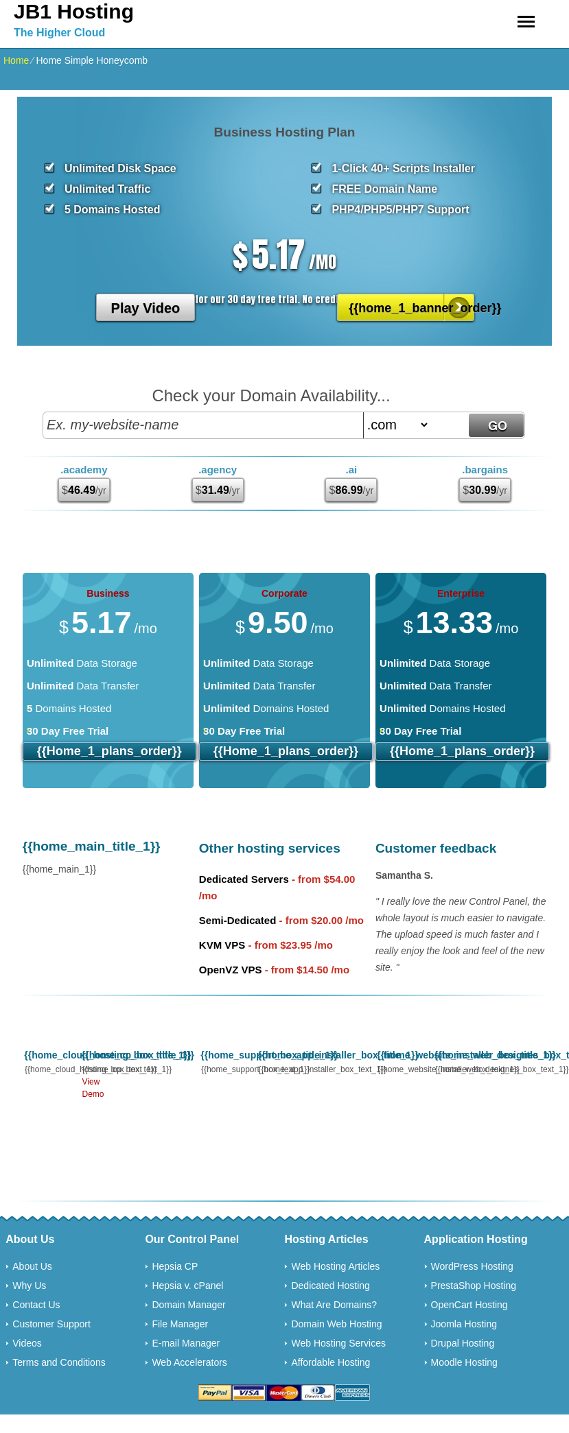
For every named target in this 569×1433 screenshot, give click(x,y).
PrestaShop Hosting (474, 1285)
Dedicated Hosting (330, 1285)
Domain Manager (188, 1304)
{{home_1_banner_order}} (412, 308)
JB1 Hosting (74, 11)
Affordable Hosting (330, 1362)
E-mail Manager (186, 1343)
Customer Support (51, 1323)
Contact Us (36, 1304)
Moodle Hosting (464, 1362)
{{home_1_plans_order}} (109, 751)
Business (107, 593)
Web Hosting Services (338, 1343)
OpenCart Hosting (469, 1304)
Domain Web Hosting (336, 1323)
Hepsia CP (175, 1266)
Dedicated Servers (244, 879)
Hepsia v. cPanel (187, 1285)
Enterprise (461, 593)
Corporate (284, 593)
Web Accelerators (189, 1362)
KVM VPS (222, 945)
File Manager (180, 1323)
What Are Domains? (334, 1304)
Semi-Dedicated (238, 920)
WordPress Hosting (472, 1266)
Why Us (29, 1285)
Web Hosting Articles (335, 1266)
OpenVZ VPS (230, 969)
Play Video (146, 308)
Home (16, 60)
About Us (32, 1266)
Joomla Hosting (464, 1323)
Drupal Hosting (463, 1343)
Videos (27, 1343)
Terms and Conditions (58, 1362)
